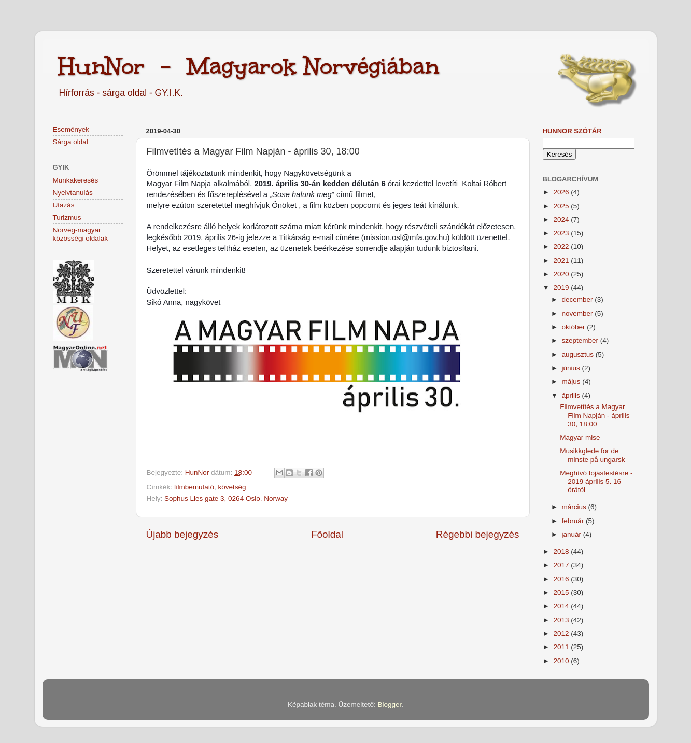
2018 (562, 551)
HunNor (198, 472)
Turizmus (67, 217)
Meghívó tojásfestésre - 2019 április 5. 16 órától (596, 481)
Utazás (64, 205)
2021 (562, 260)
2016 (562, 579)
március (575, 507)
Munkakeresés (75, 180)
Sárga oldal (70, 142)
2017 (562, 565)
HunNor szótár (572, 131)
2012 (562, 633)
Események (71, 129)
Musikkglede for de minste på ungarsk (592, 455)
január (572, 534)
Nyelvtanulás (73, 193)
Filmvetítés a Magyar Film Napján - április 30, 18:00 (594, 415)
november (578, 313)
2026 (562, 192)
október (574, 327)
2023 (562, 233)
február (574, 521)
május (572, 381)
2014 (562, 606)
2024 (562, 219)
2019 (562, 287)
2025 (562, 206)
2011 (562, 647)
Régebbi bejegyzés (477, 534)
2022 (562, 246)
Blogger (389, 704)
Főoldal (327, 534)
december (578, 299)
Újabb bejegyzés (182, 534)
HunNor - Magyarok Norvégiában (248, 65)
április (572, 395)
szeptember (581, 340)
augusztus (579, 354)
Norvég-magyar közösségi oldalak (80, 234)
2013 (562, 620)
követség (232, 487)
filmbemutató (194, 487)
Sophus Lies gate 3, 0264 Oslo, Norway (226, 498)
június (572, 368)
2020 (562, 274)
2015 (562, 592)
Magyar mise (580, 437)
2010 (562, 661)
